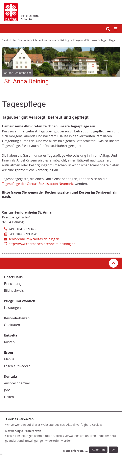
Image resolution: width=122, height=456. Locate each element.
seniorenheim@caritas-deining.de (34, 239)
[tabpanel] (61, 68)
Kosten (9, 342)
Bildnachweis (14, 290)
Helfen (9, 397)
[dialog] (62, 438)
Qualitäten (12, 325)
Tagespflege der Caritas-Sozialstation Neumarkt (38, 183)
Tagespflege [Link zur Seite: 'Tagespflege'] (108, 40)
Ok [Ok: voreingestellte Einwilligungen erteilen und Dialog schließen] (113, 450)
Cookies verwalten (20, 419)
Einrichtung (13, 283)
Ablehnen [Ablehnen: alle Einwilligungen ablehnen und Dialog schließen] (98, 450)
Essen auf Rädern (17, 366)
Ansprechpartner (17, 383)
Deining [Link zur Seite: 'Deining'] (65, 40)
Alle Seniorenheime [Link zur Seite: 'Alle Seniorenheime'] (44, 40)
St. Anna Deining (26, 81)
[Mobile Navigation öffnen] (116, 29)
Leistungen (12, 307)
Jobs (7, 390)
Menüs (9, 359)
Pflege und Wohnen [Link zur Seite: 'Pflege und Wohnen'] (85, 40)
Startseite (23, 40)
